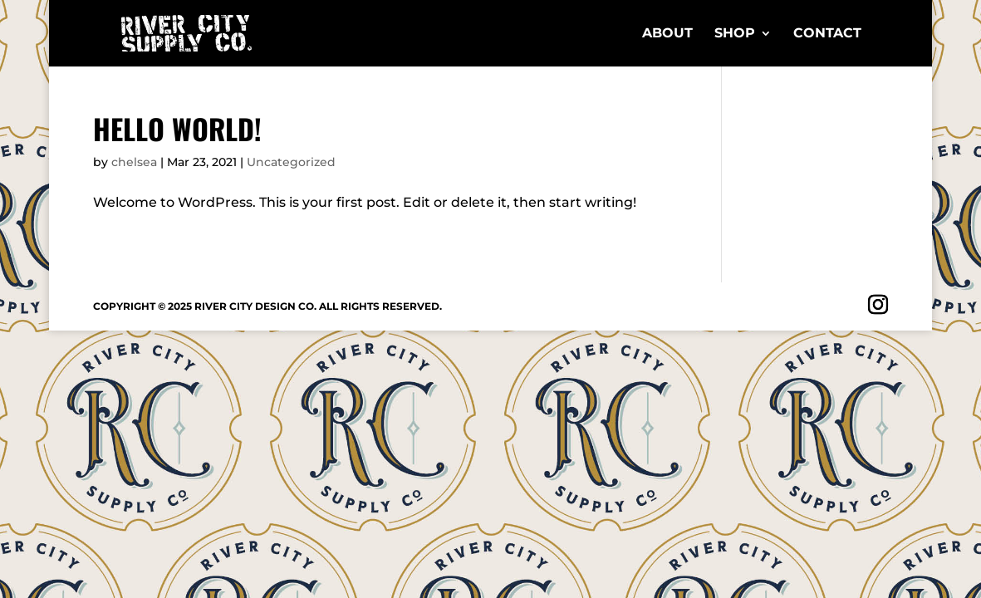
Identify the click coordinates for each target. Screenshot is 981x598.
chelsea (134, 161)
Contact (827, 34)
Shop (734, 34)
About (667, 34)
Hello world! (177, 128)
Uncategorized (291, 161)
